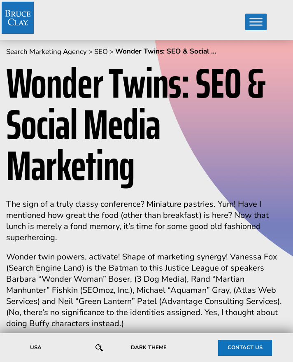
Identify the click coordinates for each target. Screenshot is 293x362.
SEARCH (98, 348)
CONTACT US (245, 347)
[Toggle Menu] (256, 22)
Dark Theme (149, 347)
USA (36, 347)
